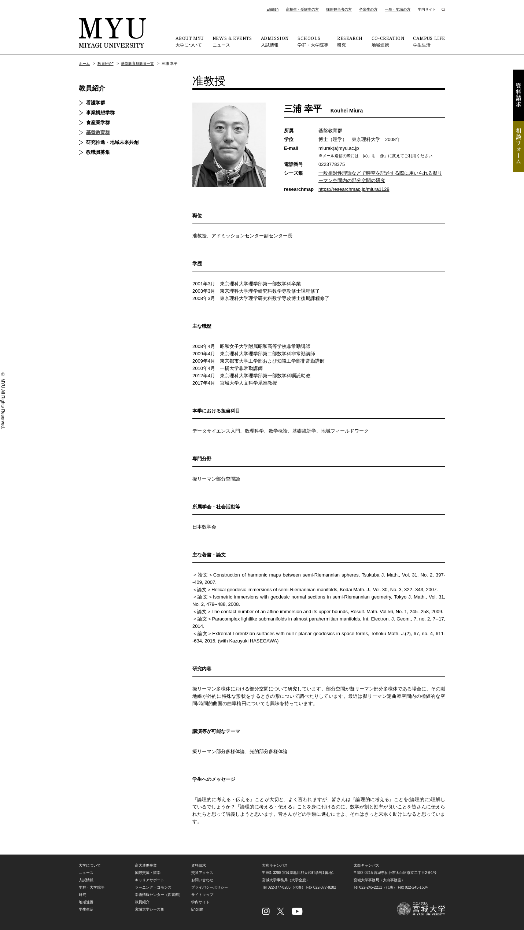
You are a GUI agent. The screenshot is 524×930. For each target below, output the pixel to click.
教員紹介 (92, 88)
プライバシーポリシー (209, 887)
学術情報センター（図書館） (158, 895)
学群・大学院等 (313, 41)
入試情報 (275, 41)
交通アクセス (202, 873)
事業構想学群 (100, 112)
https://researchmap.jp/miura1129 (354, 189)
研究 (350, 41)
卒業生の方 (368, 9)
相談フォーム (518, 146)
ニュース (232, 41)
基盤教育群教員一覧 (137, 64)
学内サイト (427, 9)
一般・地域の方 (397, 9)
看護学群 (95, 102)
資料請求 (518, 95)
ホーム (84, 64)
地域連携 (388, 41)
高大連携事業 (146, 865)
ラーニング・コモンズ (153, 887)
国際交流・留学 (147, 873)
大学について (189, 41)
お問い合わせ (202, 880)
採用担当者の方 (339, 9)
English (272, 9)
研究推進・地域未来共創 (112, 142)
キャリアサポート (149, 880)
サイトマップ (202, 895)
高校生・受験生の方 (302, 9)
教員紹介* (105, 64)
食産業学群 (98, 122)
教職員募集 (98, 152)
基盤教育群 (98, 132)
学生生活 (429, 41)
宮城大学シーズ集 (149, 909)
